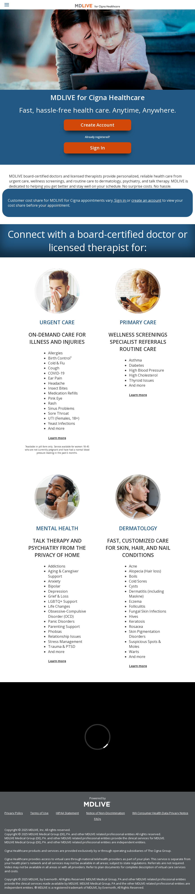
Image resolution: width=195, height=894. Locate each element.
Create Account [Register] (97, 125)
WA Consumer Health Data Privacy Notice (160, 813)
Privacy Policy (13, 813)
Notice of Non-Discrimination (105, 813)
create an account (146, 200)
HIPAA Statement (67, 813)
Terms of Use (39, 813)
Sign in (120, 200)
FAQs (97, 819)
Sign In (97, 148)
